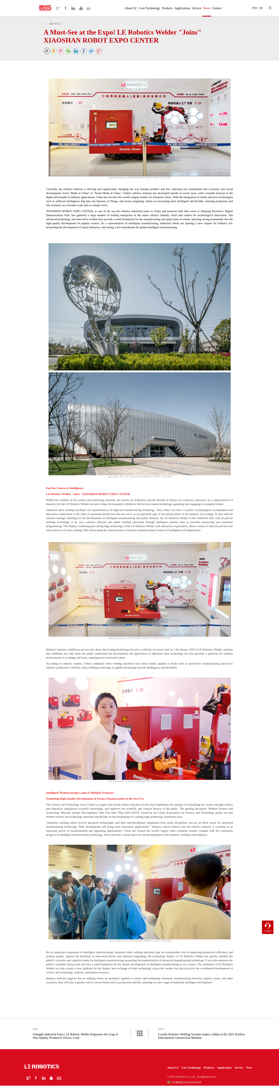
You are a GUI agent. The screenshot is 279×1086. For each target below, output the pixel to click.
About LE (131, 8)
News (206, 8)
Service (196, 8)
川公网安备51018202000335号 (184, 1082)
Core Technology (149, 8)
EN (261, 8)
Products (167, 8)
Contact (217, 8)
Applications (182, 8)
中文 (254, 8)
